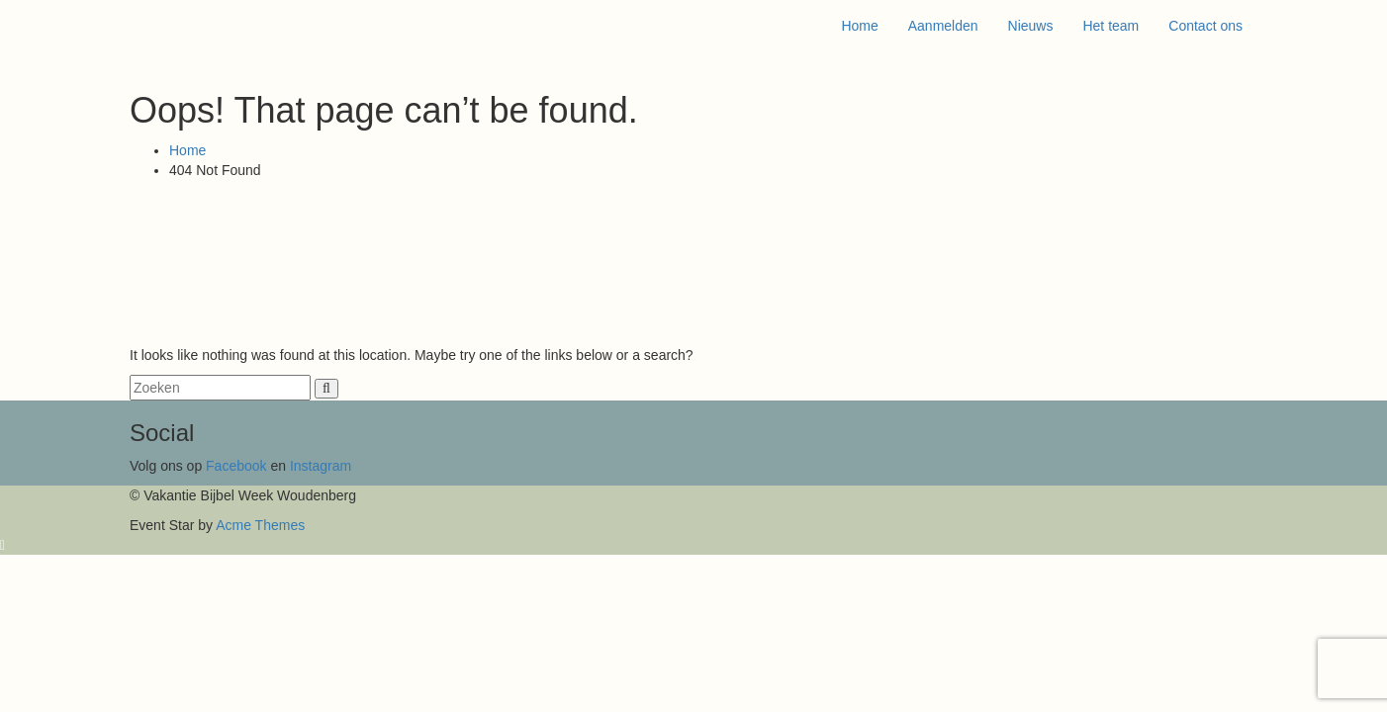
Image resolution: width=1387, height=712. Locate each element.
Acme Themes (260, 525)
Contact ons (1205, 26)
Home (859, 26)
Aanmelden (943, 26)
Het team (1110, 26)
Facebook (238, 466)
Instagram (320, 466)
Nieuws (1031, 26)
